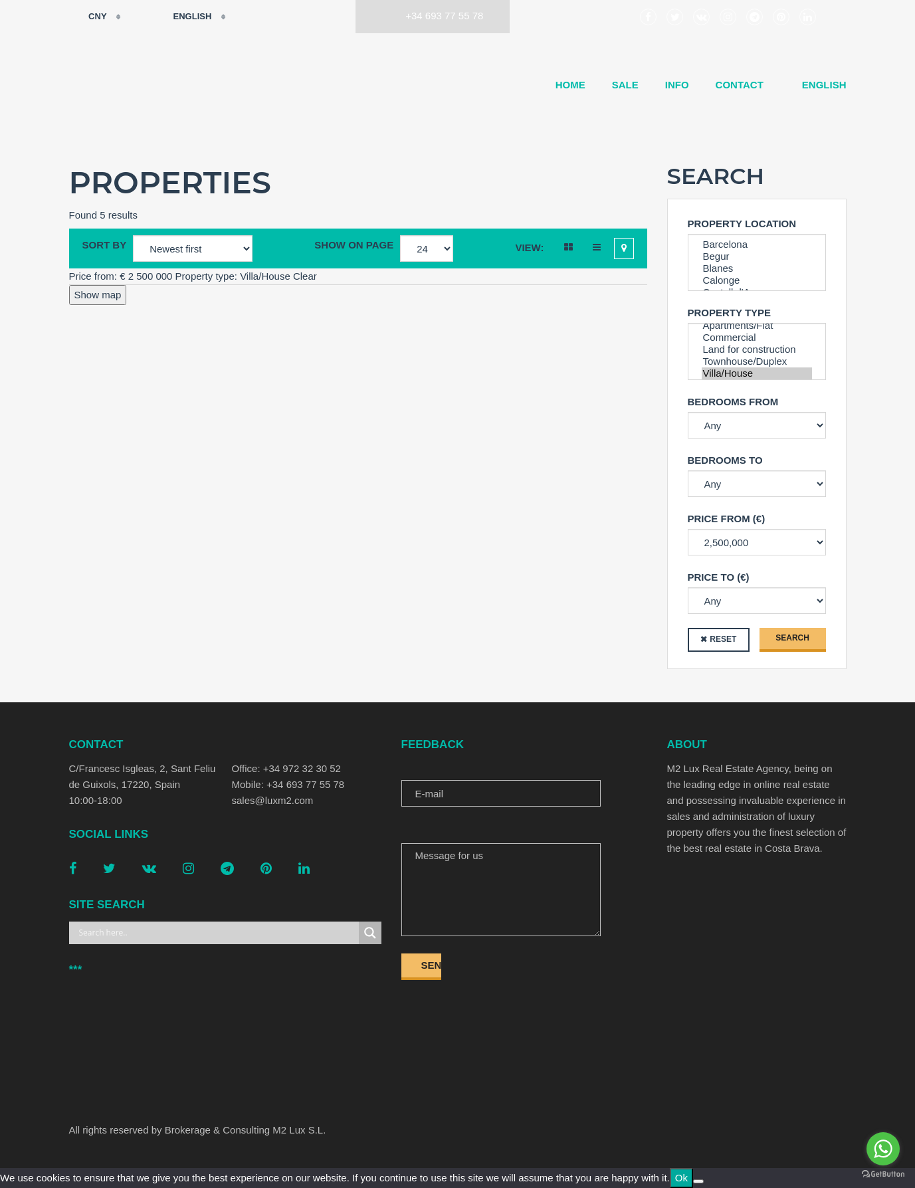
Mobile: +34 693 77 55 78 (288, 784)
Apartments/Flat (757, 326)
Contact (739, 84)
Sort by (104, 244)
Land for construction (757, 349)
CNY (89, 16)
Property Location (742, 223)
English (183, 16)
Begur (757, 256)
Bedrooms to (725, 460)
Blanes (757, 268)
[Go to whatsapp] (883, 1148)
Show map (98, 294)
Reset (723, 639)
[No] (698, 1181)
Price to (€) (719, 577)
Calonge (757, 280)
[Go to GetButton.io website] (883, 1174)
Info (677, 84)
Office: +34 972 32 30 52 (286, 768)
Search (792, 638)
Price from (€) (726, 518)
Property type (729, 312)
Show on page (353, 244)
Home (570, 84)
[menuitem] (818, 85)
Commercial (757, 338)
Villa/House (757, 373)
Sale (625, 84)
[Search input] (217, 933)
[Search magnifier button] (370, 933)
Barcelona (757, 244)
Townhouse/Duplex (757, 361)
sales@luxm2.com (273, 800)
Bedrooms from (733, 401)
